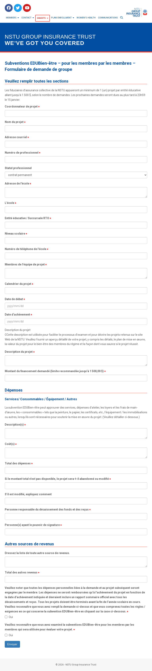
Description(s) (14, 424)
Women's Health (86, 17)
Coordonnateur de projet (21, 106)
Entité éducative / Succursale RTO (27, 218)
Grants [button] (42, 18)
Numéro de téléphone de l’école (25, 249)
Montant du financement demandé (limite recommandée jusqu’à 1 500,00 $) (54, 371)
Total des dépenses (18, 463)
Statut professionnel (18, 168)
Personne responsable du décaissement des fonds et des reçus (47, 509)
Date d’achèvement (17, 314)
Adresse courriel (16, 137)
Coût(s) (10, 444)
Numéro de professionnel (21, 152)
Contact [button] (27, 17)
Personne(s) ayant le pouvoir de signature (32, 525)
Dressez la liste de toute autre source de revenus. (37, 553)
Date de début (14, 299)
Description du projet (19, 351)
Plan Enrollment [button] (62, 17)
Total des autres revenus (21, 572)
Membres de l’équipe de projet (25, 264)
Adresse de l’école (17, 183)
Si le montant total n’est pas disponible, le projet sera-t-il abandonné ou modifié (57, 478)
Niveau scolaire (15, 233)
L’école (9, 202)
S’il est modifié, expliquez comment (28, 494)
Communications (108, 17)
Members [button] (12, 17)
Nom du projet (14, 122)
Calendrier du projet (18, 283)
